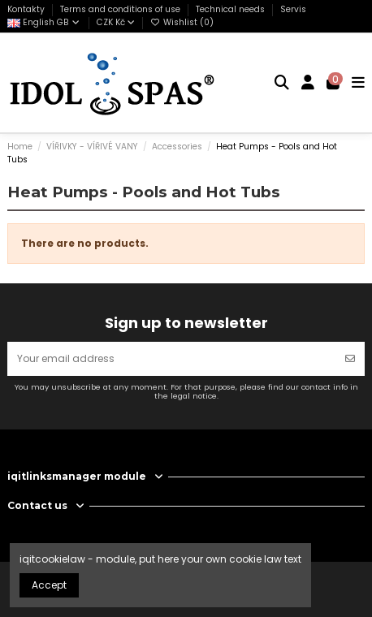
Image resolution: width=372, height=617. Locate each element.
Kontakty (27, 9)
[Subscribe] (350, 359)
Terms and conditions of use (121, 9)
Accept (49, 585)
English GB (44, 22)
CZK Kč (116, 22)
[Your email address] (171, 359)
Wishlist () (182, 22)
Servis (293, 9)
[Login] (308, 82)
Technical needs (231, 9)
